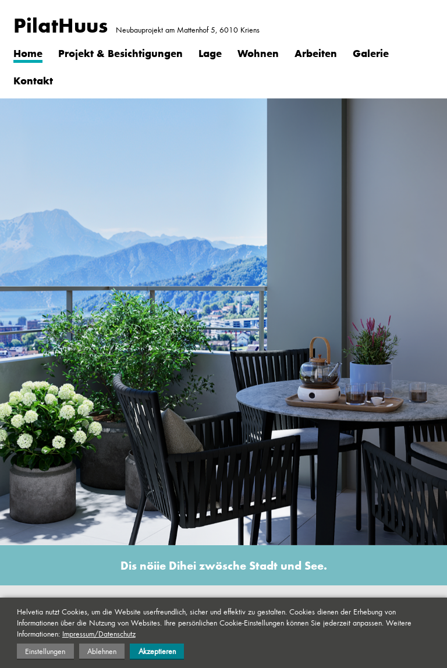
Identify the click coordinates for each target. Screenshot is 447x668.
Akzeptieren (157, 650)
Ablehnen (101, 650)
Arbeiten (316, 53)
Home (27, 53)
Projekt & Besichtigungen (120, 53)
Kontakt (33, 80)
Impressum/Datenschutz (99, 633)
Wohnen (258, 53)
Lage (210, 53)
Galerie (371, 53)
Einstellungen (45, 650)
